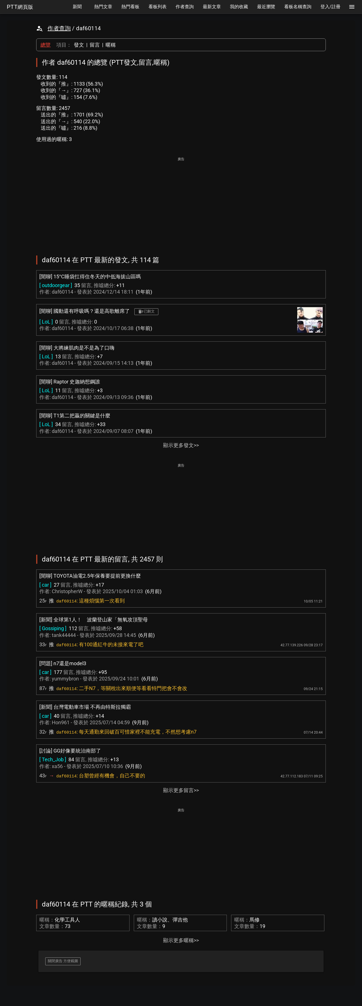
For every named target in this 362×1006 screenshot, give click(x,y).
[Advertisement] (181, 202)
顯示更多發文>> (181, 445)
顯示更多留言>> (181, 790)
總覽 (45, 45)
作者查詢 (59, 28)
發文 (79, 45)
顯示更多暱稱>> (181, 940)
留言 (95, 45)
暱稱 (110, 45)
